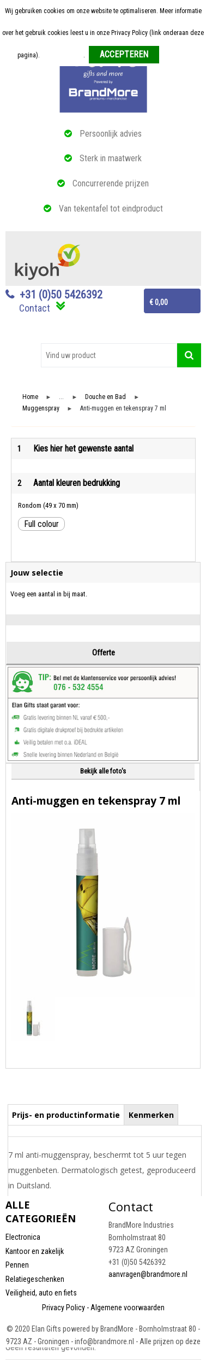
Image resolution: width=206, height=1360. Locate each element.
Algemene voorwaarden (127, 1307)
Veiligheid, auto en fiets (41, 1292)
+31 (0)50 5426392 (61, 294)
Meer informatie (62, 55)
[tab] (66, 1114)
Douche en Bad (105, 397)
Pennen (17, 1265)
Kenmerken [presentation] (151, 1115)
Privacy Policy (63, 1307)
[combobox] (109, 355)
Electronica (22, 1237)
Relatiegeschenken (34, 1279)
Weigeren (176, 55)
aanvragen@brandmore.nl (147, 1274)
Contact (34, 308)
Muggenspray (40, 408)
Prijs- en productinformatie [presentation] (66, 1115)
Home (30, 397)
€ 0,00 (158, 302)
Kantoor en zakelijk (34, 1251)
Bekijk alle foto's (103, 771)
